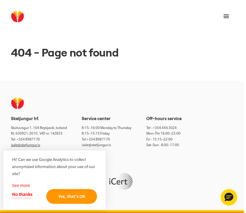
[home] (17, 16)
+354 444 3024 (165, 128)
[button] (229, 197)
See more (21, 185)
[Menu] (226, 16)
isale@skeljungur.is (25, 145)
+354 (21, 139)
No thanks (23, 194)
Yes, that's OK (69, 196)
